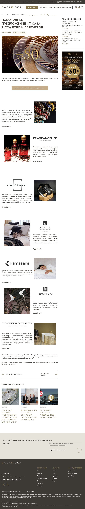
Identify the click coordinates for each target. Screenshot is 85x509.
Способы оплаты (42, 478)
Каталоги (9, 1)
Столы (55, 471)
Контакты (53, 1)
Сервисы (33, 1)
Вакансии (40, 486)
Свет (54, 473)
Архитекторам (72, 473)
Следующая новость (44, 374)
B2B (48, 1)
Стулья (55, 481)
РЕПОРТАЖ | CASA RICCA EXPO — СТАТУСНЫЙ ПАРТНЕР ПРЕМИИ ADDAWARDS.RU (72, 33)
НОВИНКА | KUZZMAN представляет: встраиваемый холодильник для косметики (72, 24)
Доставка (39, 481)
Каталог (32, 7)
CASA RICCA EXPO (18, 15)
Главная (4, 15)
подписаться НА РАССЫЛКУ (65, 450)
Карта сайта (30, 491)
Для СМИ (71, 476)
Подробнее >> (6, 126)
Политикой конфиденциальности (57, 445)
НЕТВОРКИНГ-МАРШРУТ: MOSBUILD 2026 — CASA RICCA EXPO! (71, 40)
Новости (22, 1)
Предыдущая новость (14, 374)
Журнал (28, 1)
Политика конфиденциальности (11, 491)
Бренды (4, 1)
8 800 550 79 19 (79, 2)
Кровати (55, 476)
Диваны (55, 478)
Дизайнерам (72, 471)
